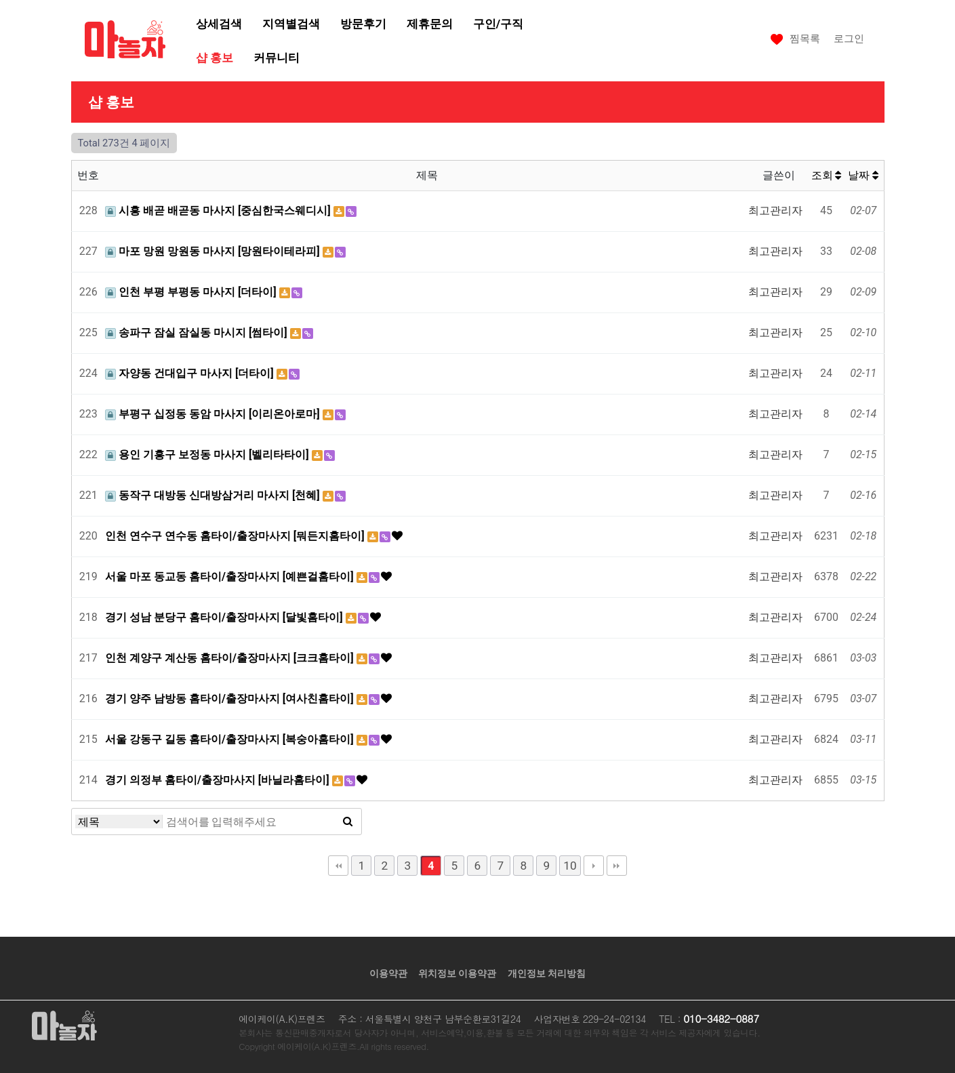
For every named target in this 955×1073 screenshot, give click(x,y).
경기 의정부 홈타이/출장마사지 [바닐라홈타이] (218, 779)
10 (569, 865)
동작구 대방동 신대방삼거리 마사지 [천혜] (214, 495)
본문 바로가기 (0, 0)
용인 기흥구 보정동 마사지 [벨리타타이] (208, 454)
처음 (338, 865)
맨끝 (617, 865)
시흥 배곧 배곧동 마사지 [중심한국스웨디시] (219, 210)
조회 (826, 175)
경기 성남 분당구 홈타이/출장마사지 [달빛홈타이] (225, 617)
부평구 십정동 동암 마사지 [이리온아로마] (214, 413)
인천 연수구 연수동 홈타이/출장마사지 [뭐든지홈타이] (236, 535)
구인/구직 (498, 24)
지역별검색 (291, 24)
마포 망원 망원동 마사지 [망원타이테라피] (214, 251)
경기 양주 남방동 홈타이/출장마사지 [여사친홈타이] (231, 698)
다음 (594, 865)
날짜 (863, 175)
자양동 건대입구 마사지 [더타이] (191, 373)
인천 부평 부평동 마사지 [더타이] (192, 291)
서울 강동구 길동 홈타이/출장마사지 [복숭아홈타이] (231, 739)
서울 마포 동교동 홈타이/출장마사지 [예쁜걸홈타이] (231, 576)
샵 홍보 (214, 57)
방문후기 (363, 24)
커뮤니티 (276, 57)
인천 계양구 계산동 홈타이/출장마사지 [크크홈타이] (231, 657)
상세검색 (219, 24)
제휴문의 (430, 24)
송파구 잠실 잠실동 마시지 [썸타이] (197, 332)
